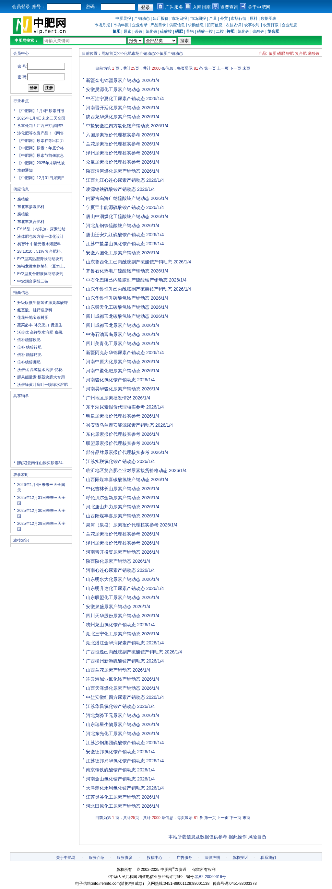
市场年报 (121, 25)
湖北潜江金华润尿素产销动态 (115, 642)
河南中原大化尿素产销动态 (113, 361)
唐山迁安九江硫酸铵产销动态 (115, 234)
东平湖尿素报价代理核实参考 (115, 407)
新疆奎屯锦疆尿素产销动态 (113, 80)
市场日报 (179, 18)
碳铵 (138, 31)
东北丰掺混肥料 (30, 206)
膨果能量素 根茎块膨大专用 (41, 377)
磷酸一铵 (205, 31)
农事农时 (252, 25)
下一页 (235, 68)
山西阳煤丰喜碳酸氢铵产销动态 (117, 479)
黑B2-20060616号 (210, 876)
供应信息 (177, 25)
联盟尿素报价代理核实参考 (113, 443)
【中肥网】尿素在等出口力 (40, 140)
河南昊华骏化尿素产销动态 (113, 388)
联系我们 (268, 857)
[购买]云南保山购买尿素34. (40, 464)
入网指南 (202, 7)
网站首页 (109, 53)
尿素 (127, 31)
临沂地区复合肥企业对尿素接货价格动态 (127, 470)
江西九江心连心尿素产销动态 (115, 180)
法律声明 (212, 857)
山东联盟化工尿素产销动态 (113, 597)
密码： (92, 6)
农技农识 (233, 25)
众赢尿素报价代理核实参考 (113, 162)
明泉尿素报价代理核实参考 (113, 416)
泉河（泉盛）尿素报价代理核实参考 (122, 524)
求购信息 (196, 25)
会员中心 (21, 53)
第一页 (210, 68)
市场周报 (198, 18)
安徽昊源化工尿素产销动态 (113, 89)
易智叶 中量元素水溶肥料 (39, 244)
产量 (213, 18)
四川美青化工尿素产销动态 (113, 343)
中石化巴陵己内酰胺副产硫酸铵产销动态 (127, 280)
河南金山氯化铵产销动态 (111, 778)
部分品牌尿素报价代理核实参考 (117, 452)
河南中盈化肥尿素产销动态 (113, 370)
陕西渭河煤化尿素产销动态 (113, 171)
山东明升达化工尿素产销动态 (115, 588)
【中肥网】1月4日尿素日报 (40, 111)
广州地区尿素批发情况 (108, 397)
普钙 (190, 31)
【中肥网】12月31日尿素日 (41, 178)
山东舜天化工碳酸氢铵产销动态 (117, 307)
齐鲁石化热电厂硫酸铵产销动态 (117, 270)
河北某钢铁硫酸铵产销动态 (113, 225)
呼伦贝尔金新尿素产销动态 (113, 497)
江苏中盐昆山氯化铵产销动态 (115, 243)
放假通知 (25, 170)
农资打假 (271, 25)
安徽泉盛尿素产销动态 (108, 606)
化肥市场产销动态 (139, 53)
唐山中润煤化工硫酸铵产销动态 (117, 216)
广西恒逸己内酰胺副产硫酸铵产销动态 (124, 651)
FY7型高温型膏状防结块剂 (40, 259)
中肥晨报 (123, 18)
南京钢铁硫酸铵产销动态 (111, 769)
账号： (38, 6)
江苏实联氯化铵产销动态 (111, 461)
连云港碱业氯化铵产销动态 (113, 679)
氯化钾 (243, 31)
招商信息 (214, 25)
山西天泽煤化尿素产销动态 (113, 688)
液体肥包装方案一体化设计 (40, 236)
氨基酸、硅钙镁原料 (34, 310)
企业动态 (289, 25)
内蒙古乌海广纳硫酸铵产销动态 (117, 198)
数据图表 (268, 18)
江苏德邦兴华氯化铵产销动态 (115, 760)
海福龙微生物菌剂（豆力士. (41, 266)
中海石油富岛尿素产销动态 (113, 334)
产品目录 (158, 25)
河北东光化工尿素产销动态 (113, 733)
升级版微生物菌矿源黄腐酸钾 (42, 302)
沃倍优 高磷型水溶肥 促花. (40, 369)
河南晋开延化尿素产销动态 (113, 107)
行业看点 (21, 100)
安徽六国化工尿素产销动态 (113, 252)
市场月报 (102, 25)
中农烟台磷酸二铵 (32, 281)
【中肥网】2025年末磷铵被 (41, 163)
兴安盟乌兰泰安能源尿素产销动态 (120, 425)
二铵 (220, 31)
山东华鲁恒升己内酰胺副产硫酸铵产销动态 (129, 289)
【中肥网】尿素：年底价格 (40, 148)
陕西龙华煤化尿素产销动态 (113, 116)
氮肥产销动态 (171, 53)
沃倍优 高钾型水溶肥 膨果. (40, 332)
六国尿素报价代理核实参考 (113, 134)
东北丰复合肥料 (30, 221)
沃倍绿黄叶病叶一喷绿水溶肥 (42, 384)
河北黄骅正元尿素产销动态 (113, 715)
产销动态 (142, 18)
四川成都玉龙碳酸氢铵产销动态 (117, 316)
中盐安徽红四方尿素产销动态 (115, 697)
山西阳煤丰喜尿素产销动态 (113, 515)
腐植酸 (23, 199)
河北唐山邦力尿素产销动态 (113, 506)
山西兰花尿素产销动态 (108, 670)
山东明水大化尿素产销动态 (113, 579)
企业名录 (140, 25)
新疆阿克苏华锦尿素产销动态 (115, 352)
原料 (253, 18)
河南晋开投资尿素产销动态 (113, 552)
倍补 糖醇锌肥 (29, 347)
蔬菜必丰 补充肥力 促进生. (40, 325)
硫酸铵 (166, 31)
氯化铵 (151, 31)
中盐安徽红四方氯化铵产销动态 (117, 125)
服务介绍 (96, 857)
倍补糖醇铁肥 (29, 340)
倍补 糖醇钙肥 (29, 354)
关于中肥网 (259, 7)
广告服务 (174, 7)
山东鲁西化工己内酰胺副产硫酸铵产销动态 (129, 261)
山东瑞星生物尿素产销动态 (113, 724)
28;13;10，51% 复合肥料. (39, 251)
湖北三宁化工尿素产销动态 (113, 633)
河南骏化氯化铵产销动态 (111, 379)
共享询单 (21, 396)
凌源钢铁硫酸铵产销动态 (111, 189)
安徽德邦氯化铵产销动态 (111, 751)
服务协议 (124, 857)
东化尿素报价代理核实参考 (113, 434)
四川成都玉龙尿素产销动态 (113, 325)
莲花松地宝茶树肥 (32, 317)
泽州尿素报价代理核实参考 (113, 153)
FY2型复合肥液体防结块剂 (40, 273)
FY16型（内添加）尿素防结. (41, 229)
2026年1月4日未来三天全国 (41, 118)
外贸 (224, 18)
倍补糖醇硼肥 (29, 362)
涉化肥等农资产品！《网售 (40, 133)
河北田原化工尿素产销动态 (113, 806)
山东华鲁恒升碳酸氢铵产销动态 (117, 298)
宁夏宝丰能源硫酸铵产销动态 (115, 207)
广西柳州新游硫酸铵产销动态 (115, 661)
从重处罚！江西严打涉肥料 (40, 125)
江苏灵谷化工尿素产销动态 (113, 797)
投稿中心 (154, 857)
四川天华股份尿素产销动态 (113, 615)
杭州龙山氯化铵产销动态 (111, 624)
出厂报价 (161, 18)
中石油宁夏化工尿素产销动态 (115, 98)
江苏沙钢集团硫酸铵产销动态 (115, 742)
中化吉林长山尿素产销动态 (113, 488)
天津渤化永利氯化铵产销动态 (115, 788)
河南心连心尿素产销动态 (111, 570)
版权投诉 (240, 857)
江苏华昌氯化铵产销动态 (111, 706)
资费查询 (229, 7)
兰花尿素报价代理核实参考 (113, 143)
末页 (246, 68)
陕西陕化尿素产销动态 (108, 561)
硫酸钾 (258, 31)
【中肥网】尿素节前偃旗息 (40, 155)
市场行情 (238, 18)
